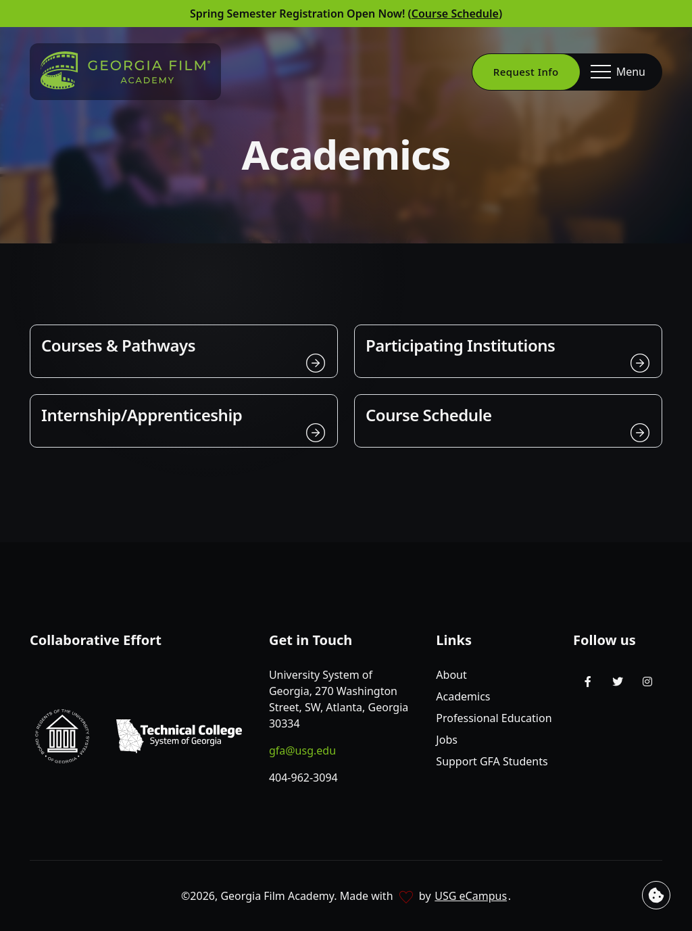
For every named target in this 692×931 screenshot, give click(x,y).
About (451, 674)
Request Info (526, 71)
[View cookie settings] (656, 895)
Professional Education (493, 718)
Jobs (447, 739)
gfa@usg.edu (302, 750)
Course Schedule (455, 13)
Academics (463, 696)
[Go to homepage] (125, 70)
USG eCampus (471, 895)
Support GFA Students (491, 761)
